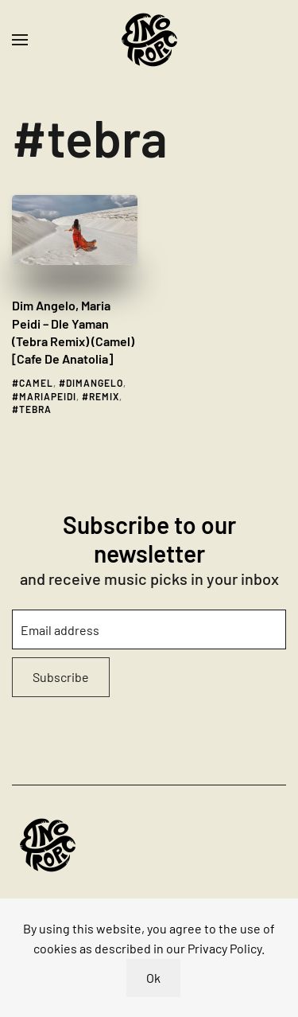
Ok (153, 977)
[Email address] (149, 629)
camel (36, 382)
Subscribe (61, 676)
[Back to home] (149, 40)
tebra (35, 409)
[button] (20, 40)
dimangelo (94, 382)
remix (104, 396)
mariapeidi (47, 396)
